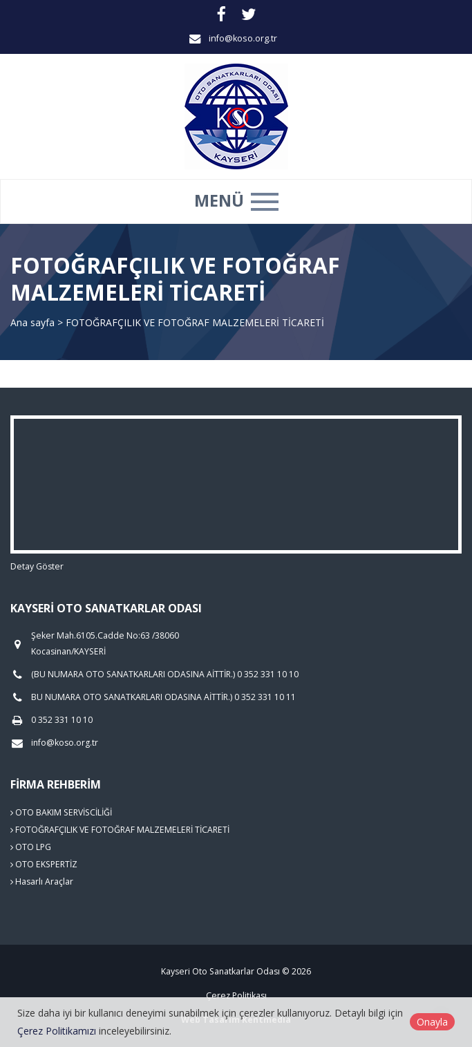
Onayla (432, 1021)
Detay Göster (37, 566)
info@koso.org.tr (243, 38)
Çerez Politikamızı (56, 1030)
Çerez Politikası (236, 995)
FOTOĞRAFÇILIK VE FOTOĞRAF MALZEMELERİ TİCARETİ (119, 830)
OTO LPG (30, 847)
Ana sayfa (32, 322)
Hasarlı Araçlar (41, 881)
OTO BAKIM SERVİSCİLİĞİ (61, 812)
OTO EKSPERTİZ (43, 864)
